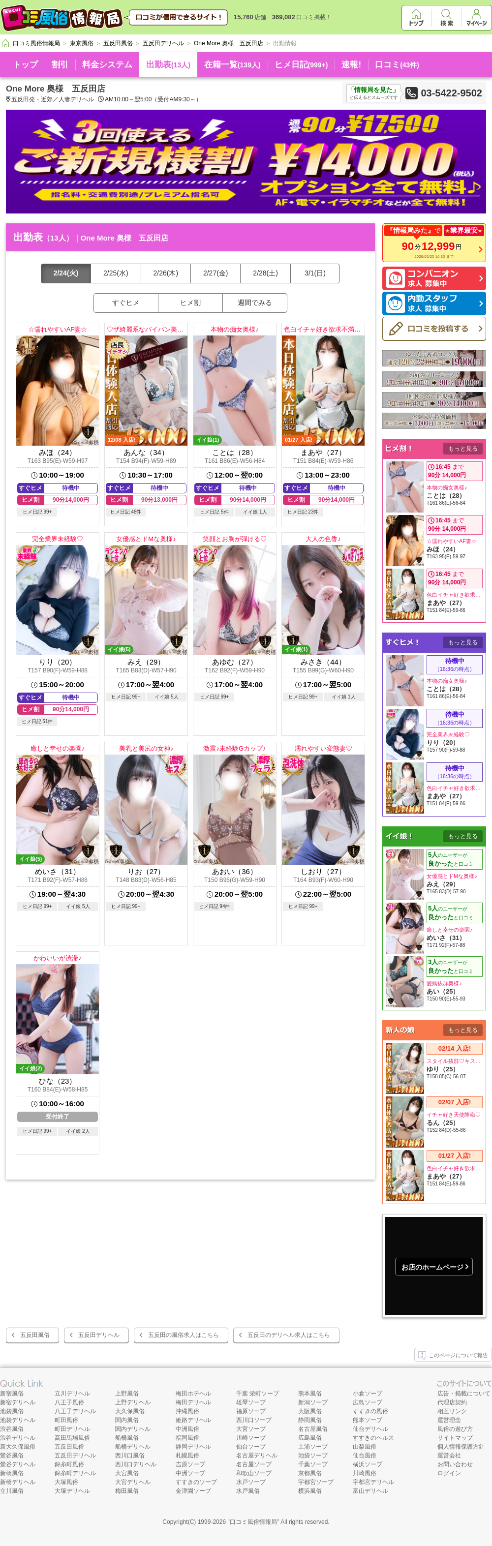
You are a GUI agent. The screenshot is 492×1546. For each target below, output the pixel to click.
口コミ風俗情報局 (253, 1521)
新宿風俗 (12, 1393)
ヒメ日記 (301, 64)
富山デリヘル (370, 1490)
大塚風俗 (66, 1482)
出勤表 (168, 64)
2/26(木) (166, 273)
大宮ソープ (251, 1428)
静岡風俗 (310, 1420)
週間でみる (255, 302)
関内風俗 (127, 1420)
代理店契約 (452, 1402)
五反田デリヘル (99, 1335)
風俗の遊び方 (455, 1428)
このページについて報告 (453, 1355)
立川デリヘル (72, 1393)
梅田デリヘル (193, 1402)
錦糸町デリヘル (75, 1473)
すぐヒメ (126, 302)
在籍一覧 (232, 64)
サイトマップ (455, 1437)
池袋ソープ (313, 1455)
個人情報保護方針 (461, 1446)
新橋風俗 (12, 1473)
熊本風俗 (310, 1393)
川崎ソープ (251, 1437)
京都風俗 (310, 1473)
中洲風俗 (187, 1428)
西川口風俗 (130, 1455)
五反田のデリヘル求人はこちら (288, 1335)
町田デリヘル (72, 1428)
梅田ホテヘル (193, 1393)
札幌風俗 (187, 1455)
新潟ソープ (313, 1402)
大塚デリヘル (72, 1490)
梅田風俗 (127, 1490)
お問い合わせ (455, 1464)
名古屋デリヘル (256, 1455)
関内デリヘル (133, 1428)
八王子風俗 (69, 1402)
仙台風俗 (364, 1455)
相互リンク (452, 1411)
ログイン (449, 1473)
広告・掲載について (464, 1393)
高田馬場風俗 (72, 1437)
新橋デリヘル (17, 1482)
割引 (60, 64)
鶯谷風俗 (12, 1455)
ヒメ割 (190, 302)
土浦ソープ (313, 1446)
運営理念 (449, 1420)
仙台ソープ (251, 1446)
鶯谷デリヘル (17, 1464)
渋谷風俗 (12, 1428)
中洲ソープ (190, 1473)
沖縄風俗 (187, 1411)
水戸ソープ (251, 1482)
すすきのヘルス (373, 1437)
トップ (25, 64)
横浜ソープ (367, 1464)
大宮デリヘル (133, 1482)
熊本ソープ (367, 1420)
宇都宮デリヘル (373, 1482)
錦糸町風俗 (69, 1464)
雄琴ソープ (251, 1402)
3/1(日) (315, 273)
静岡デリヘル (193, 1446)
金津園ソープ (193, 1490)
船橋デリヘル (133, 1446)
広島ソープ (367, 1402)
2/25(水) (115, 273)
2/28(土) (265, 273)
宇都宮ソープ (316, 1482)
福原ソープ (251, 1411)
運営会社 (449, 1455)
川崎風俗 (364, 1473)
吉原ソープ (190, 1464)
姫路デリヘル (193, 1420)
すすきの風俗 (370, 1411)
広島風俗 (310, 1437)
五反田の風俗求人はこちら (183, 1335)
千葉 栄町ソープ (257, 1393)
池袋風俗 (12, 1411)
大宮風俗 (127, 1473)
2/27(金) (215, 273)
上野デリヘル (133, 1402)
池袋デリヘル (17, 1420)
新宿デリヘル (17, 1402)
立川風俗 (12, 1490)
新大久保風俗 (17, 1446)
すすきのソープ (196, 1482)
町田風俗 (66, 1420)
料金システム (107, 64)
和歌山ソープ (254, 1473)
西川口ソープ (254, 1420)
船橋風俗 (127, 1437)
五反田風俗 (35, 1335)
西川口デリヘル (135, 1464)
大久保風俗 (130, 1411)
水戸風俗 (248, 1490)
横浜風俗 (310, 1490)
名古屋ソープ (254, 1464)
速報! (351, 64)
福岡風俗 (187, 1437)
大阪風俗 (310, 1411)
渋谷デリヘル (17, 1437)
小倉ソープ (367, 1393)
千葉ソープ (313, 1464)
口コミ (397, 64)
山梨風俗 (364, 1446)
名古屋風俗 (313, 1428)
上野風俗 (127, 1393)
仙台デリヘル (370, 1428)
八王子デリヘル (75, 1411)
